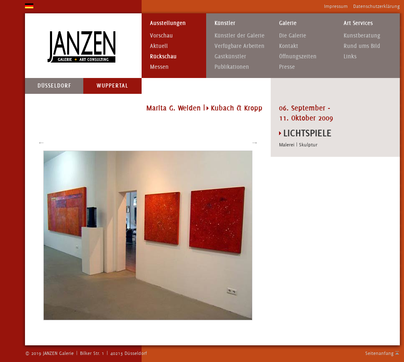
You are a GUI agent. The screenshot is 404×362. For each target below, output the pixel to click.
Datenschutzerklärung (376, 6)
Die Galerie (292, 35)
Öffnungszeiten (298, 56)
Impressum (336, 6)
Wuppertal (112, 85)
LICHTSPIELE (307, 133)
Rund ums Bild (362, 46)
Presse (287, 66)
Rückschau (163, 56)
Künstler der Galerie (239, 35)
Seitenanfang (379, 353)
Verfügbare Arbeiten (239, 46)
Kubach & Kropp (236, 108)
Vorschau (161, 35)
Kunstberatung (362, 35)
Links (350, 56)
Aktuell (159, 46)
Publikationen (231, 66)
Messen (159, 66)
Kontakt (288, 46)
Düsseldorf (54, 85)
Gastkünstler (230, 56)
